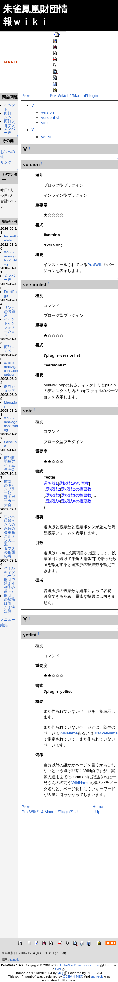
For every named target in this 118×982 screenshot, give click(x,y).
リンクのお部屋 (7, 346)
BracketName (98, 733)
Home (95, 806)
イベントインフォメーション (7, 367)
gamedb (15, 959)
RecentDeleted (9, 261)
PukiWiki (91, 264)
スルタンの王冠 (7, 638)
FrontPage (8, 326)
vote (41, 122)
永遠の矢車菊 (7, 624)
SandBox (8, 508)
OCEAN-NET (72, 976)
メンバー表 (7, 146)
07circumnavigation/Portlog (9, 486)
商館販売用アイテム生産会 (7, 531)
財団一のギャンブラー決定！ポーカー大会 (7, 570)
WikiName (61, 733)
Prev (22, 95)
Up (95, 811)
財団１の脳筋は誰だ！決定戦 (7, 726)
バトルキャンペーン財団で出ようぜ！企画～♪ (7, 691)
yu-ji (61, 973)
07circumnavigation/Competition (9, 421)
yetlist (42, 137)
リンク (5, 179)
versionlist (46, 117)
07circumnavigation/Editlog (9, 284)
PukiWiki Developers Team (80, 965)
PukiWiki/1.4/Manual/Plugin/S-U (46, 811)
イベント (7, 112)
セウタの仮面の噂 (7, 653)
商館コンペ (7, 122)
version (43, 112)
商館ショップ (7, 134)
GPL (58, 969)
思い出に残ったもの (7, 608)
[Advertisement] (60, 880)
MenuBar (8, 464)
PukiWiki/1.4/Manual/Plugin (72, 95)
